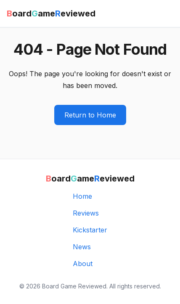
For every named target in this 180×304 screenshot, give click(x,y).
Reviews (86, 213)
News (82, 247)
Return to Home (90, 115)
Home (82, 196)
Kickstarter (90, 230)
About (83, 263)
